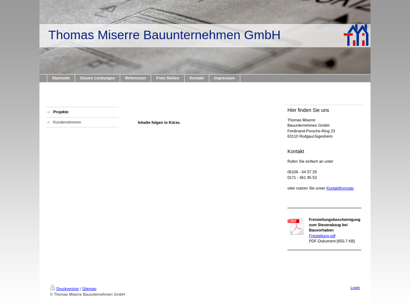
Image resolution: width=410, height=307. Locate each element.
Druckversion (64, 289)
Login (355, 287)
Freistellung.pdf (322, 236)
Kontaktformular (340, 188)
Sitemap (89, 289)
